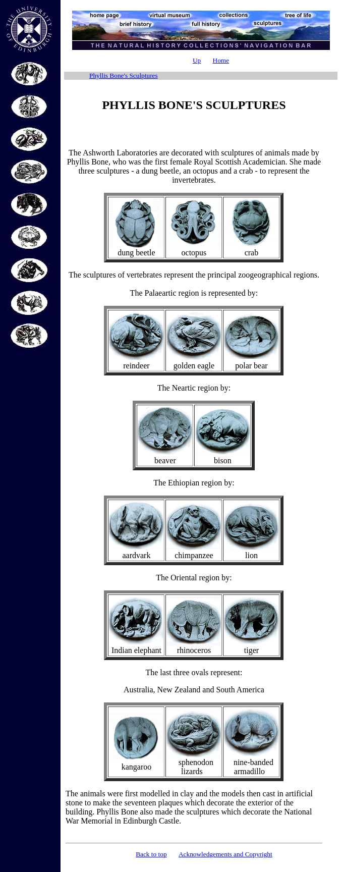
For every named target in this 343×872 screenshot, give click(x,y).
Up (197, 60)
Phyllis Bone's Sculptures (123, 75)
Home (221, 60)
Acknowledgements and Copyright (225, 854)
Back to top (151, 854)
